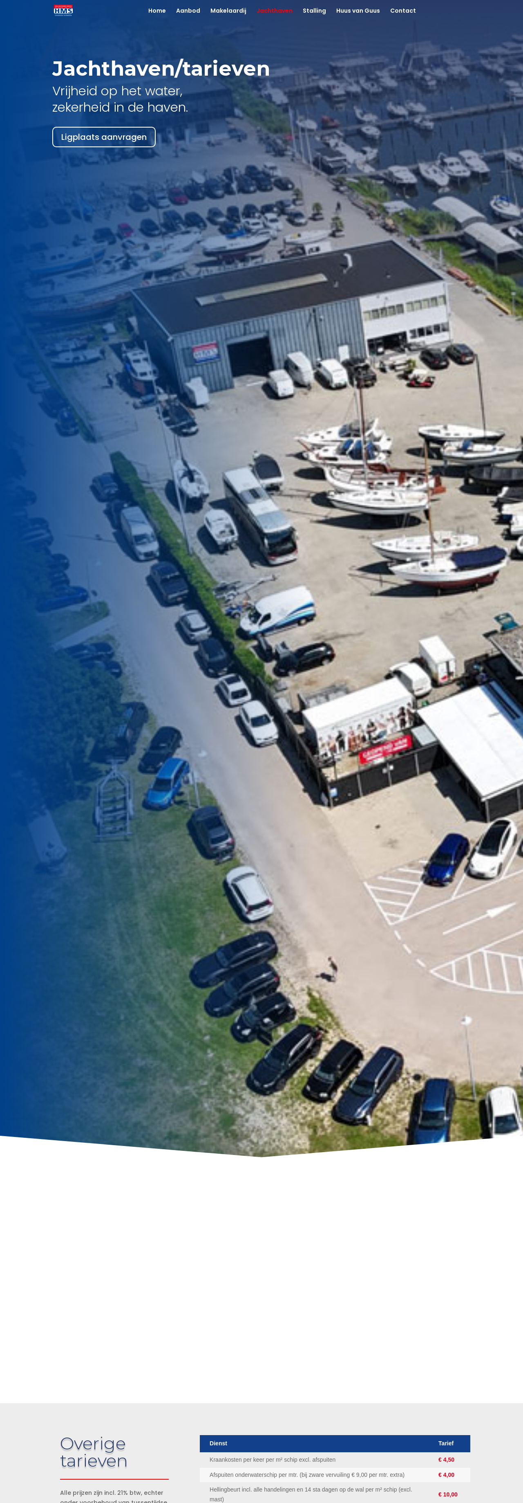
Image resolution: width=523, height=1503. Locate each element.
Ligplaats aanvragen (104, 137)
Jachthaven (275, 11)
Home (157, 11)
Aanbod (188, 11)
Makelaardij (228, 11)
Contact (403, 11)
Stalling (314, 11)
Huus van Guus (358, 11)
